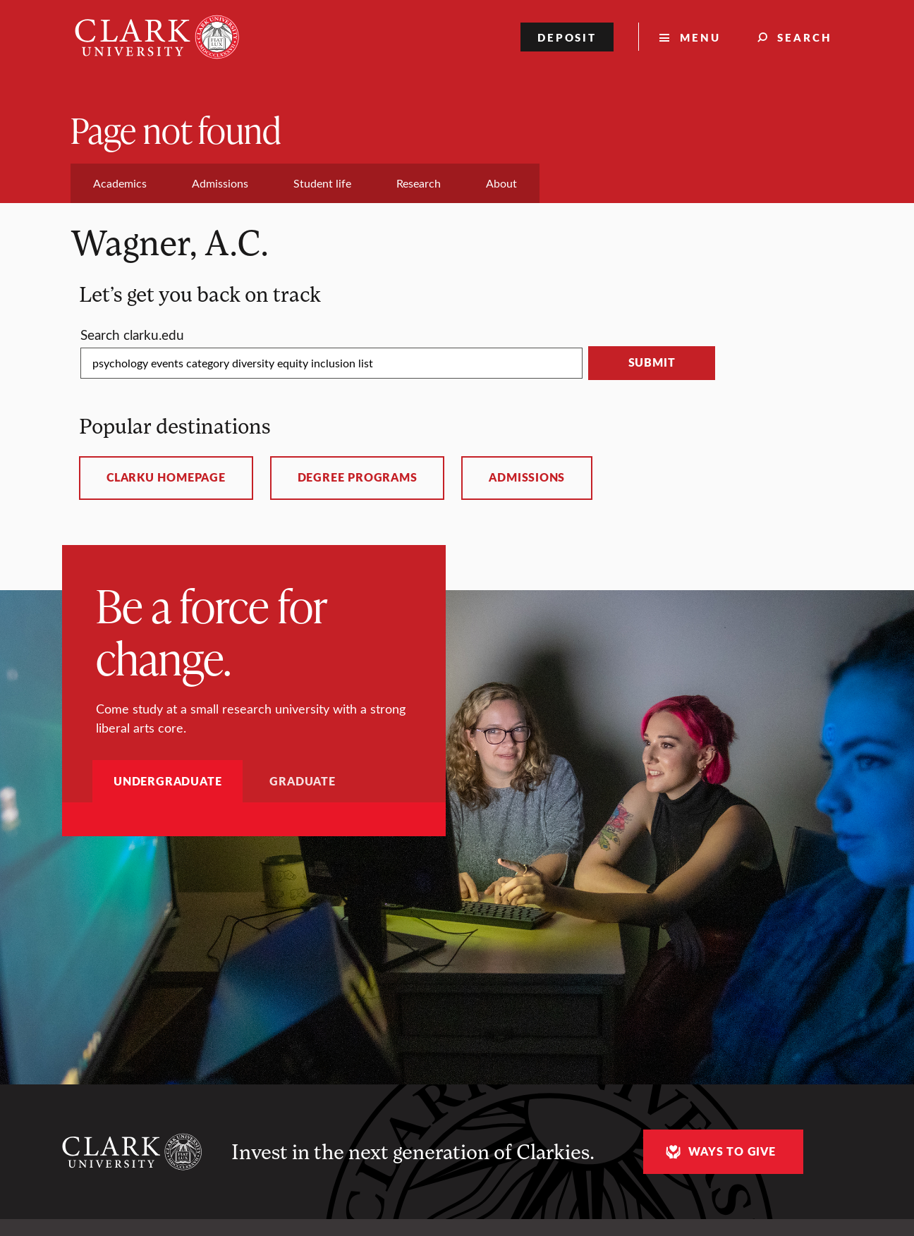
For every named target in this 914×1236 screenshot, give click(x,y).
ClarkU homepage (166, 477)
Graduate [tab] (302, 781)
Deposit (567, 37)
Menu (700, 37)
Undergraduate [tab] (167, 781)
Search (804, 37)
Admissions (527, 477)
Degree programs (358, 477)
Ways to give (718, 1152)
